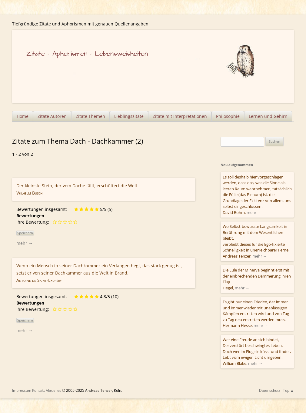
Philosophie (228, 116)
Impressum (21, 390)
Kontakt (38, 390)
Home (22, 116)
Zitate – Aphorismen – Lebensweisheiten (87, 53)
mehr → (24, 243)
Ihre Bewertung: (34, 222)
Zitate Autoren (52, 116)
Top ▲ (288, 390)
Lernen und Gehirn (268, 116)
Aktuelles (53, 390)
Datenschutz (269, 390)
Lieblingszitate (129, 116)
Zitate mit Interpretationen (180, 116)
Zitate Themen (90, 116)
